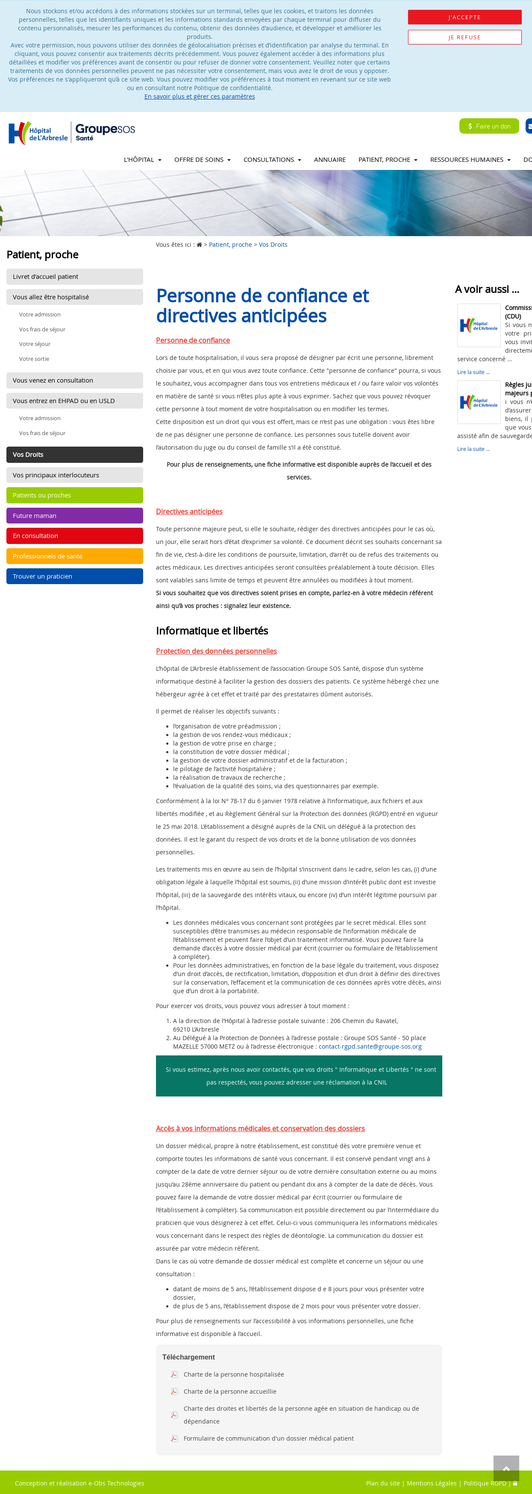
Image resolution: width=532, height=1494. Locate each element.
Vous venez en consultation (53, 380)
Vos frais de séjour (42, 329)
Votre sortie (34, 359)
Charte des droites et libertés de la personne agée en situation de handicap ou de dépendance (301, 1414)
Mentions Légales (432, 1483)
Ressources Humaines (470, 159)
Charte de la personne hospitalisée (234, 1374)
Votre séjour (34, 344)
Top (506, 1468)
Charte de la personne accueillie (230, 1391)
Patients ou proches (42, 495)
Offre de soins (202, 159)
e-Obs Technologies (116, 1483)
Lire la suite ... (473, 371)
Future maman (34, 515)
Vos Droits (28, 454)
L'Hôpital (143, 159)
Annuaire (330, 159)
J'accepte (465, 17)
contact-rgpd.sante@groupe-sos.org (370, 1046)
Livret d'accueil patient (45, 276)
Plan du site (383, 1483)
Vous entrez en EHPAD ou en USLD (64, 400)
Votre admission (40, 314)
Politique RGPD (485, 1483)
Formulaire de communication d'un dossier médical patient (269, 1438)
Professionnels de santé (47, 556)
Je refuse (465, 37)
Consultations (272, 159)
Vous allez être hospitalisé (51, 296)
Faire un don (489, 126)
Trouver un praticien (42, 576)
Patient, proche (388, 159)
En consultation (35, 535)
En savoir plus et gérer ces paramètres (199, 96)
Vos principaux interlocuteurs (56, 475)
